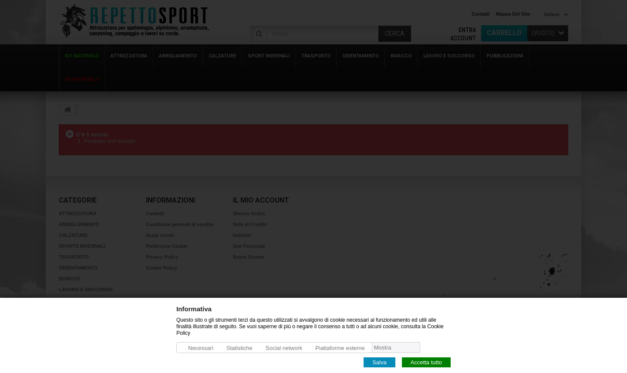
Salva (379, 362)
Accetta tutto (426, 362)
